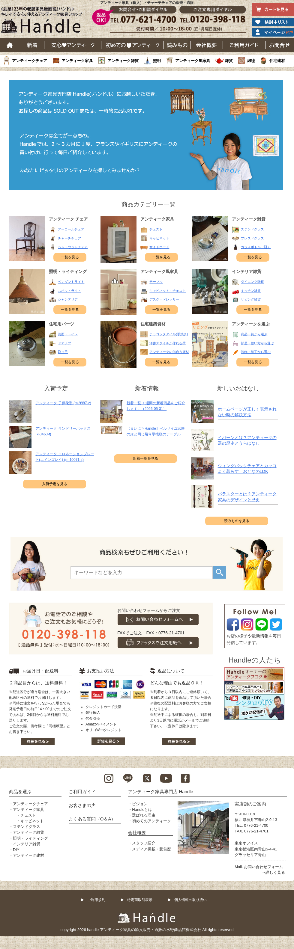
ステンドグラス (252, 229)
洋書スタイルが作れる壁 (167, 343)
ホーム (10, 45)
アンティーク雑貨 (123, 60)
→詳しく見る (273, 872)
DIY (16, 849)
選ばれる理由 (143, 815)
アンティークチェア (29, 60)
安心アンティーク (72, 45)
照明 (157, 60)
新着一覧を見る (145, 458)
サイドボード (159, 247)
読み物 (177, 45)
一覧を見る (70, 257)
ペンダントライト (71, 281)
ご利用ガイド (244, 45)
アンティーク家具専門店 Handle (160, 791)
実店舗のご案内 (250, 803)
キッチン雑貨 (251, 290)
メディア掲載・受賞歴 (151, 849)
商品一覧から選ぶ (254, 334)
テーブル (156, 281)
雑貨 (229, 60)
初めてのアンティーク (151, 821)
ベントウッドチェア (73, 247)
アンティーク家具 (77, 60)
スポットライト (69, 290)
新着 (32, 45)
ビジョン (140, 804)
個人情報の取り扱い (190, 900)
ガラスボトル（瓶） (256, 247)
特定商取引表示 (139, 900)
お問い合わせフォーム (263, 866)
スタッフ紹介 (143, 843)
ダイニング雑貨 (252, 281)
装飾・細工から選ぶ (256, 352)
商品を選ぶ (20, 791)
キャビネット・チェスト (167, 290)
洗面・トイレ (68, 334)
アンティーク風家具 (192, 60)
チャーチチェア (69, 238)
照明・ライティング (30, 838)
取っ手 (63, 352)
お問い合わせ (280, 45)
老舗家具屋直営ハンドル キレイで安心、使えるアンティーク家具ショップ (44, 21)
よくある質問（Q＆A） (92, 818)
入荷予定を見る (54, 484)
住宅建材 (277, 60)
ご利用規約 (96, 900)
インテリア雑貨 (26, 844)
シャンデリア (68, 299)
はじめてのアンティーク (132, 45)
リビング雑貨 (251, 299)
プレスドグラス (252, 238)
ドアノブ (64, 343)
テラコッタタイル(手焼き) (168, 334)
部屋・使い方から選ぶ (257, 343)
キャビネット (159, 238)
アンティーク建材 (28, 855)
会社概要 (206, 45)
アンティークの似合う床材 (169, 352)
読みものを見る (236, 521)
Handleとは (142, 809)
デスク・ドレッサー (164, 299)
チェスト (156, 229)
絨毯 (251, 60)
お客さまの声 (82, 805)
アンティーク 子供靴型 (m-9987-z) (63, 403)
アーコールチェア (71, 229)
